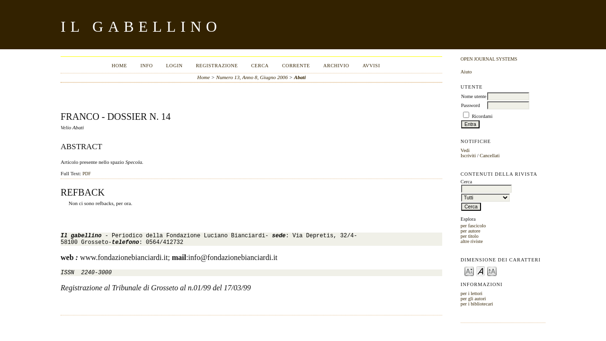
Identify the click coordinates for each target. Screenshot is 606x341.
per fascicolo (473, 225)
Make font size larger (492, 270)
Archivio (336, 65)
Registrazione (217, 65)
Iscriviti (468, 155)
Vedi (465, 150)
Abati (300, 77)
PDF (86, 173)
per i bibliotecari (477, 303)
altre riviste (472, 241)
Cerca (259, 65)
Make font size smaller (469, 270)
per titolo (470, 236)
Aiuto (466, 71)
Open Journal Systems (489, 59)
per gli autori (473, 298)
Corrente (296, 65)
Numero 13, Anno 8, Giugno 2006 (251, 77)
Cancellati (489, 155)
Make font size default (480, 270)
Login (174, 65)
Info (146, 65)
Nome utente (473, 96)
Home (119, 65)
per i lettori (471, 293)
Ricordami (482, 116)
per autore (471, 230)
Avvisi (371, 65)
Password (470, 105)
